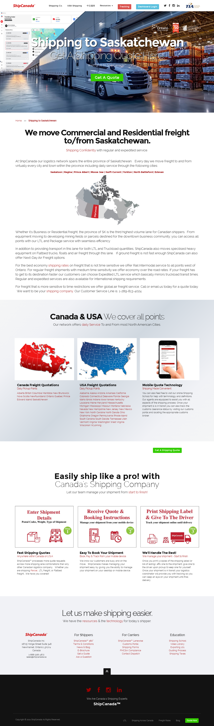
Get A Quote (107, 77)
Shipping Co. (55, 6)
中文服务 (91, 6)
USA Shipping (74, 6)
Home (18, 120)
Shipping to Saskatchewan (42, 120)
